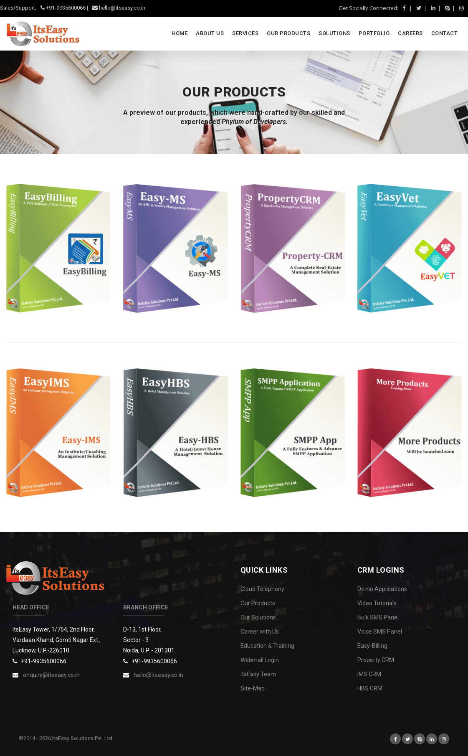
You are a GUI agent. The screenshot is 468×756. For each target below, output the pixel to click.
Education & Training (267, 645)
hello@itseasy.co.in (158, 675)
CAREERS (410, 33)
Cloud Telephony (262, 589)
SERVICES (245, 33)
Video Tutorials (377, 603)
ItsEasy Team (258, 674)
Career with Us (259, 631)
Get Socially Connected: (368, 8)
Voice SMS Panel (379, 631)
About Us (210, 33)
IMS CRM (369, 674)
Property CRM (375, 660)
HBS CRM (369, 688)
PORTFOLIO (374, 33)
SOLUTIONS (334, 33)
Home (179, 33)
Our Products (257, 603)
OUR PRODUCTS (288, 33)
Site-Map (252, 688)
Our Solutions (258, 617)
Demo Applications (382, 589)
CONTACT (444, 33)
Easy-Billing (372, 645)
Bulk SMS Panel (378, 617)
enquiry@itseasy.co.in (51, 675)
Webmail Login (259, 660)
